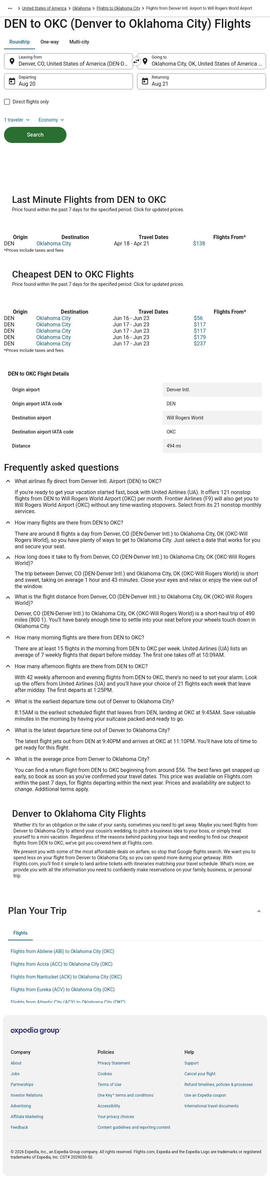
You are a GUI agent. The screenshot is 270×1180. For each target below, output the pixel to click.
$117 (200, 324)
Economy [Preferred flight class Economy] (52, 120)
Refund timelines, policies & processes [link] (218, 1084)
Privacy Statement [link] (114, 1063)
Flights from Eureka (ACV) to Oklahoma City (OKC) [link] (63, 989)
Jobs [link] (15, 1074)
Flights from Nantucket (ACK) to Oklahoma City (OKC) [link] (66, 976)
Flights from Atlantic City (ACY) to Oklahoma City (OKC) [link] (68, 1002)
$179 (200, 337)
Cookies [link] (105, 1074)
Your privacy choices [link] (116, 1116)
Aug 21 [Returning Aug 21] (160, 84)
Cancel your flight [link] (200, 1074)
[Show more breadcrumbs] (10, 8)
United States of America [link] (44, 8)
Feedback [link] (19, 1127)
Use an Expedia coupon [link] (205, 1095)
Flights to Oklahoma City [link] (118, 8)
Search (35, 135)
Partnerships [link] (22, 1084)
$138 (199, 243)
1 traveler (17, 120)
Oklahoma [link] (82, 8)
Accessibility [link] (109, 1106)
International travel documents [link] (211, 1106)
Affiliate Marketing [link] (27, 1116)
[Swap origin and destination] (136, 61)
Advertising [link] (21, 1106)
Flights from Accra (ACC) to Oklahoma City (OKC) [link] (62, 964)
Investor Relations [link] (27, 1095)
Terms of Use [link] (109, 1084)
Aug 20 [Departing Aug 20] (27, 84)
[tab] (19, 41)
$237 (200, 343)
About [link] (16, 1063)
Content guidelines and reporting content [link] (134, 1127)
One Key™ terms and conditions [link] (125, 1095)
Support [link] (191, 1063)
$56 (198, 318)
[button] (135, 910)
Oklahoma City (53, 243)
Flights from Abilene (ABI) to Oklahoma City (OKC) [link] (62, 951)
